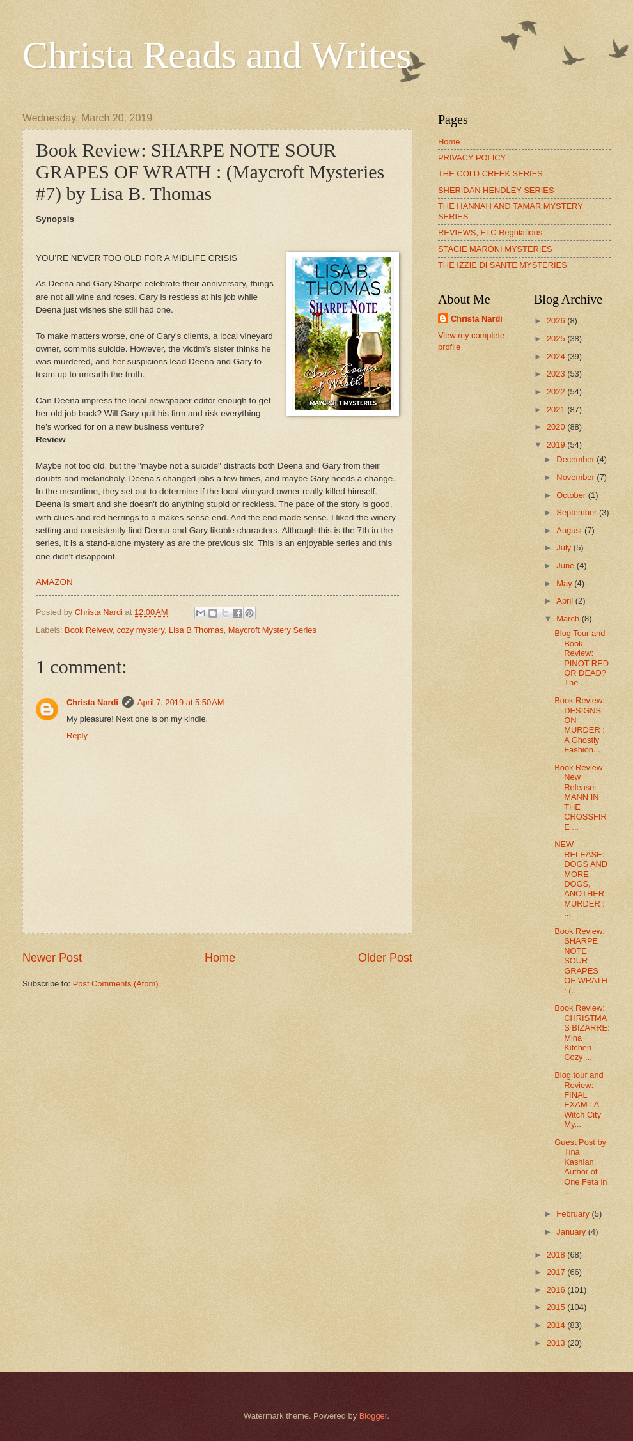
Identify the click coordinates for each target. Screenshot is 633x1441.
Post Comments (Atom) (116, 983)
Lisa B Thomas (196, 630)
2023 (557, 373)
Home (220, 957)
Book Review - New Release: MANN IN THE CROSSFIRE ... (580, 797)
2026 (557, 320)
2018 (557, 1254)
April (565, 600)
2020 (557, 427)
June (566, 565)
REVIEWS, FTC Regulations (490, 232)
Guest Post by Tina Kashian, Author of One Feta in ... (580, 1166)
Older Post (385, 957)
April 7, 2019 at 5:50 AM (180, 702)
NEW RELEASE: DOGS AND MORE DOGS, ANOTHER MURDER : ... (580, 878)
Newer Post (52, 957)
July (564, 547)
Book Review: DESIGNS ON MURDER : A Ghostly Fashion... (579, 725)
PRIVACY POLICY (472, 157)
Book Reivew (88, 630)
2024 (557, 356)
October (572, 495)
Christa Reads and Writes (216, 55)
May (565, 583)
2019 (557, 444)
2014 (557, 1325)
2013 (557, 1343)
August (570, 530)
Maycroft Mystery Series (272, 630)
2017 (557, 1272)
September (577, 512)
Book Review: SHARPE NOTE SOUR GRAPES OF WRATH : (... (580, 960)
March (568, 618)
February (573, 1214)
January (572, 1231)
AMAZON (54, 582)
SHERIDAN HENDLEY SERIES (496, 190)
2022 (557, 391)
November (576, 477)
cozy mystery (140, 630)
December (576, 459)
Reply (77, 735)
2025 (557, 338)
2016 (557, 1290)
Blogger (373, 1416)
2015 (557, 1307)
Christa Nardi (92, 702)
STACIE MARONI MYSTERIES (495, 249)
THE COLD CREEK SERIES (490, 173)
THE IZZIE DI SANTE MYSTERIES (502, 265)
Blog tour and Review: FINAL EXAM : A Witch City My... (579, 1099)
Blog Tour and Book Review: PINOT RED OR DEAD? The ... (581, 657)
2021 (557, 409)
